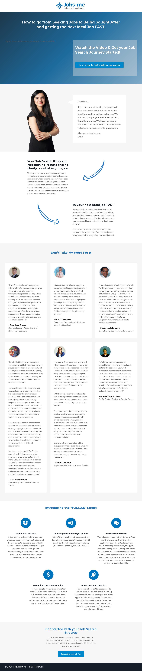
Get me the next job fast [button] (71, 654)
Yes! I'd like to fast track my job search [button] (99, 65)
